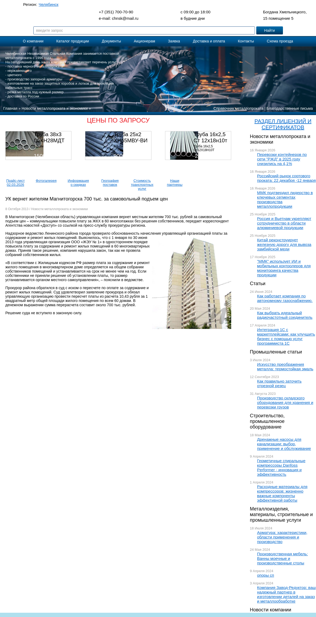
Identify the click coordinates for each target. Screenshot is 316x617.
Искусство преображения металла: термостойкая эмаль (285, 366)
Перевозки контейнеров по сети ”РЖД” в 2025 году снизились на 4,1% (282, 159)
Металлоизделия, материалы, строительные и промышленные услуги (281, 514)
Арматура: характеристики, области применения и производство (282, 537)
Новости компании (270, 609)
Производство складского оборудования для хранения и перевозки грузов (285, 402)
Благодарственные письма (289, 108)
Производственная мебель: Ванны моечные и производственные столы (282, 558)
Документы (111, 41)
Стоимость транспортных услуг (142, 185)
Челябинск (48, 4)
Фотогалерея (46, 181)
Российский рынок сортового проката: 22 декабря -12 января (286, 178)
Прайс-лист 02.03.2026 (15, 183)
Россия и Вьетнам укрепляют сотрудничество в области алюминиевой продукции (284, 223)
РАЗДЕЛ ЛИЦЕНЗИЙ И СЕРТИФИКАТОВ (282, 124)
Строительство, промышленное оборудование (267, 421)
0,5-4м (118, 146)
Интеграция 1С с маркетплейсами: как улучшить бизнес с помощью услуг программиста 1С (286, 336)
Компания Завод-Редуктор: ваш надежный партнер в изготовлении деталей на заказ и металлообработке (286, 594)
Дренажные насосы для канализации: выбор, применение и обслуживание (284, 444)
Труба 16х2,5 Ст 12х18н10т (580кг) (210, 140)
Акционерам (144, 41)
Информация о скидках (78, 183)
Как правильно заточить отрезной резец (279, 383)
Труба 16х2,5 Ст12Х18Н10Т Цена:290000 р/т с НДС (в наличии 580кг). (211, 151)
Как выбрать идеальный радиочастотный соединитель (285, 315)
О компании (33, 41)
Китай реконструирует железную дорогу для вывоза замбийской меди (284, 244)
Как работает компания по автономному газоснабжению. (285, 298)
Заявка (174, 41)
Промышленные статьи (276, 352)
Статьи (257, 283)
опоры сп (265, 575)
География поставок (110, 183)
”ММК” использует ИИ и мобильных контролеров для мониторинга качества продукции (284, 268)
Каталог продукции (72, 41)
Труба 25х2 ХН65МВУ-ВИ (130, 137)
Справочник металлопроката (238, 108)
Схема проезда (280, 41)
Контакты (246, 41)
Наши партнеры (174, 183)
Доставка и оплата (209, 41)
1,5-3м (38, 146)
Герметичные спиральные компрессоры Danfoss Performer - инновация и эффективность (281, 467)
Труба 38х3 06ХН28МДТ (49, 137)
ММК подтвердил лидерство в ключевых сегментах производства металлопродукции (285, 199)
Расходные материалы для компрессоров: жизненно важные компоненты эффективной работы (282, 493)
